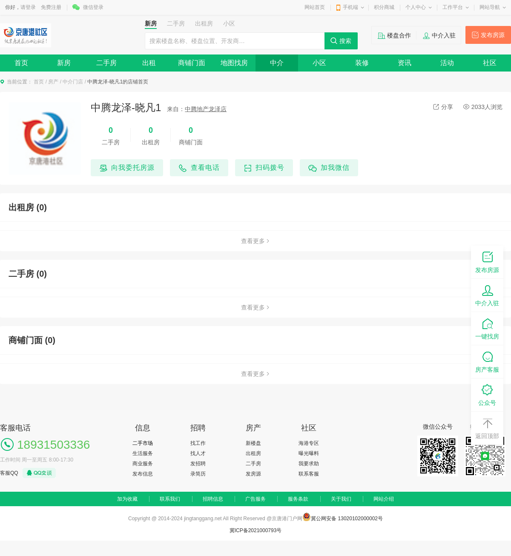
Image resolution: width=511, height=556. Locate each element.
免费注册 (51, 7)
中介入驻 (444, 35)
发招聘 (198, 464)
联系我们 (170, 499)
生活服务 (142, 453)
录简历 (198, 474)
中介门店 (73, 82)
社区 (490, 62)
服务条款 (298, 499)
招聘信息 (213, 499)
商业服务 (142, 464)
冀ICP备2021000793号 (256, 530)
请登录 (28, 7)
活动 (447, 62)
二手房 (106, 62)
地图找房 (234, 62)
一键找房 (487, 328)
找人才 (198, 453)
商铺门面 (191, 62)
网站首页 (314, 7)
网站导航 (489, 7)
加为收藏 (127, 499)
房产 (53, 82)
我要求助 (309, 464)
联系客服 (309, 474)
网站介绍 (383, 499)
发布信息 (142, 474)
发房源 (253, 474)
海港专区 (309, 443)
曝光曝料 (309, 453)
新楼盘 (253, 443)
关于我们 (341, 499)
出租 (149, 62)
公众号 (487, 394)
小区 (319, 62)
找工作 (198, 443)
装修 (362, 62)
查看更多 (255, 241)
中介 (277, 62)
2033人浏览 (482, 106)
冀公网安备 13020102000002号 (347, 519)
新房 (64, 62)
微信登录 (93, 7)
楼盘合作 (399, 35)
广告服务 (255, 499)
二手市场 (142, 443)
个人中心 (415, 7)
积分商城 (384, 7)
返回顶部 (487, 427)
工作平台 (452, 7)
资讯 (404, 62)
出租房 (253, 453)
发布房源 (493, 35)
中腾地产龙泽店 (206, 109)
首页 (21, 62)
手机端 (350, 7)
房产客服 (487, 361)
